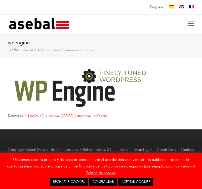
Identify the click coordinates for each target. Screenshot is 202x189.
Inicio (124, 149)
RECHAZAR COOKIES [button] (69, 182)
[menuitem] (171, 7)
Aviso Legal (143, 149)
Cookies (187, 149)
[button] (191, 24)
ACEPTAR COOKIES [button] (136, 182)
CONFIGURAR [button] (103, 182)
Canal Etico (166, 149)
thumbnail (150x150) (92, 116)
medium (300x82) (60, 116)
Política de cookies (101, 173)
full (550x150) (34, 116)
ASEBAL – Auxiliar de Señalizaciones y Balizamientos (44, 50)
